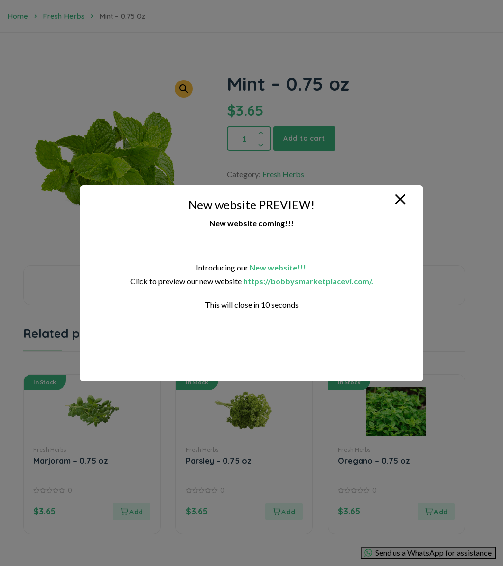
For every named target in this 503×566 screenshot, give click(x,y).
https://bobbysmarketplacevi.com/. (308, 281)
